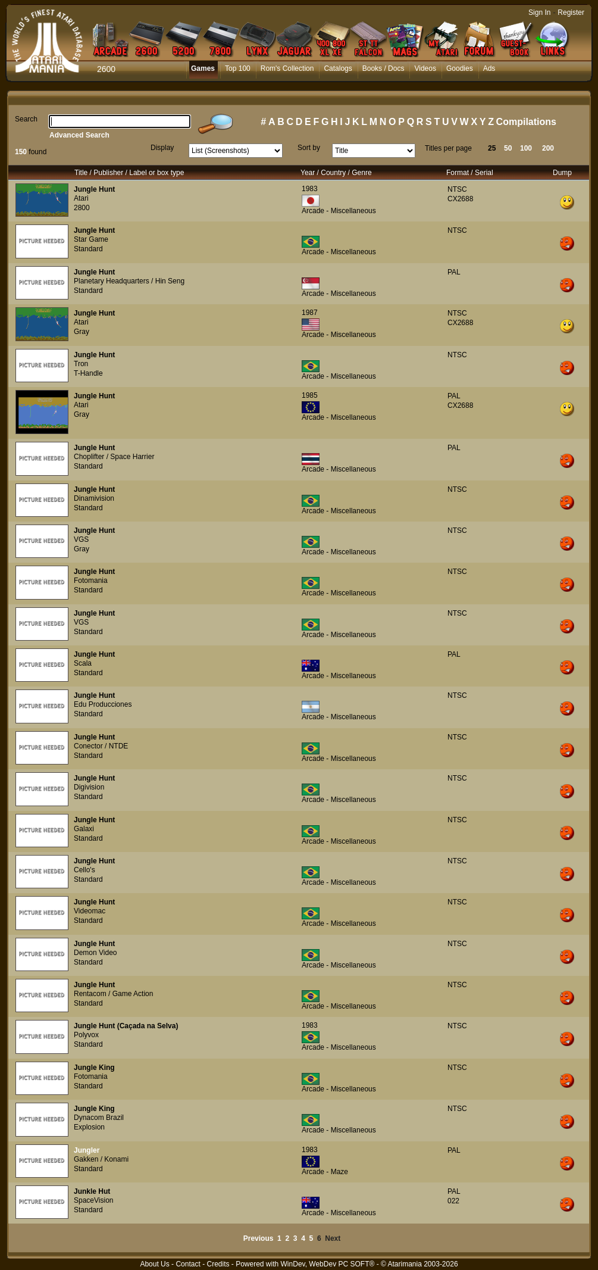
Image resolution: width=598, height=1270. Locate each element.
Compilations (526, 122)
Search (26, 119)
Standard (88, 249)
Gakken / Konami (101, 1159)
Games (203, 68)
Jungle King (94, 1067)
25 (492, 148)
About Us (154, 1264)
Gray (81, 331)
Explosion (89, 1127)
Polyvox (86, 1035)
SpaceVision (94, 1200)
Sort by (309, 147)
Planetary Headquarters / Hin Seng (129, 281)
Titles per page (448, 148)
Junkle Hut (92, 1191)
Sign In (539, 12)
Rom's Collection (287, 68)
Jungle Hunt (94, 189)
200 (548, 148)
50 (508, 148)
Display (162, 147)
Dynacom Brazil (99, 1117)
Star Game (91, 239)
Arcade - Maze (325, 1172)
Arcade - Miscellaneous (339, 211)
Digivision (89, 787)
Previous (258, 1238)
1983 (310, 189)
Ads (489, 68)
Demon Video (95, 952)
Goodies (459, 68)
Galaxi (84, 829)
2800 (82, 208)
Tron (81, 364)
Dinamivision (94, 498)
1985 (310, 395)
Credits (217, 1264)
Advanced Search (79, 135)
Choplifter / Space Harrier (114, 457)
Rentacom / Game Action (113, 994)
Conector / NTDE (101, 746)
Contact (188, 1264)
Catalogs (338, 68)
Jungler (86, 1150)
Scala (83, 663)
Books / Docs (383, 68)
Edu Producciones (103, 704)
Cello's (84, 870)
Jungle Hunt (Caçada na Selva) (126, 1026)
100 (526, 148)
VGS (81, 539)
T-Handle (88, 373)
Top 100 (238, 68)
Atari (81, 198)
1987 (310, 312)
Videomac (89, 911)
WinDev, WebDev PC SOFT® (328, 1264)
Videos (425, 68)
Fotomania (91, 580)
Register (571, 12)
